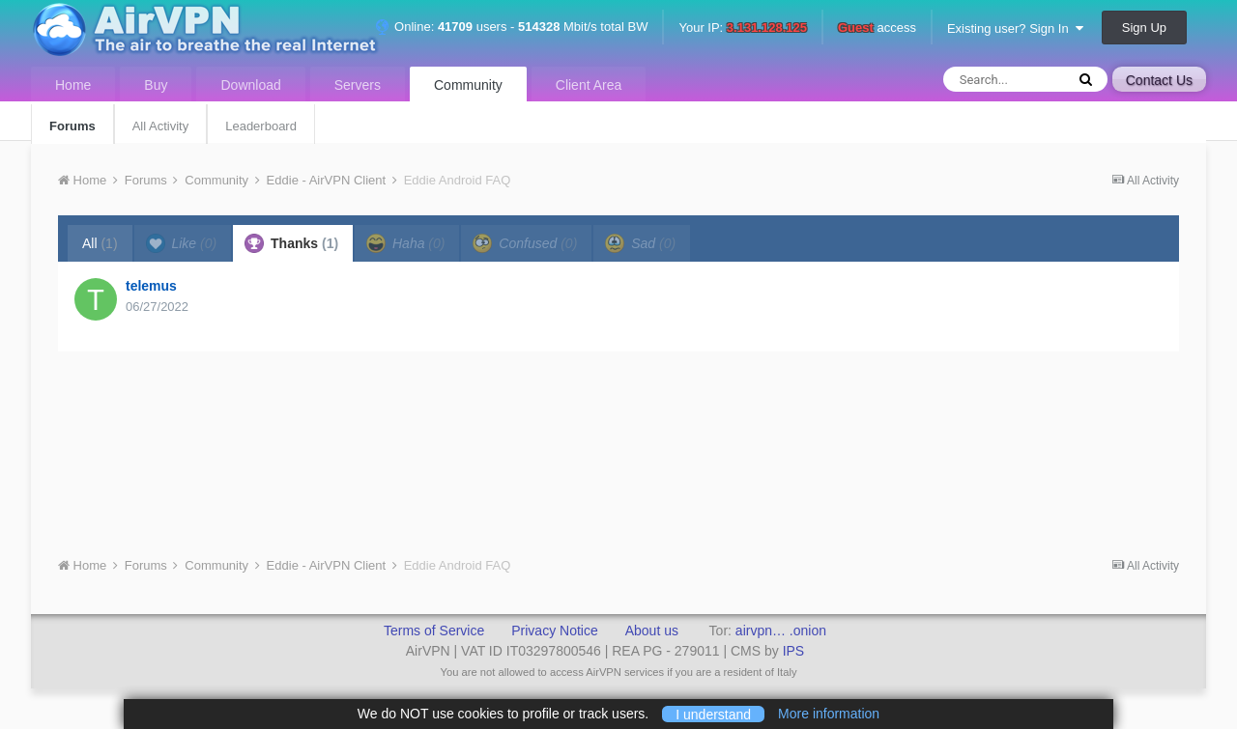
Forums (72, 126)
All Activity (160, 126)
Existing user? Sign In (1015, 28)
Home (73, 85)
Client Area (588, 85)
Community (468, 85)
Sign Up (1144, 27)
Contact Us (1159, 80)
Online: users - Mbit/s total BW (511, 26)
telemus (151, 286)
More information (828, 713)
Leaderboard (261, 126)
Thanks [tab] (291, 243)
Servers (357, 85)
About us (651, 630)
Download (250, 85)
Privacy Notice (554, 630)
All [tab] (100, 243)
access (877, 28)
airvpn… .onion (780, 630)
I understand (713, 713)
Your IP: (742, 28)
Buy (155, 85)
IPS (794, 651)
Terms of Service (434, 630)
